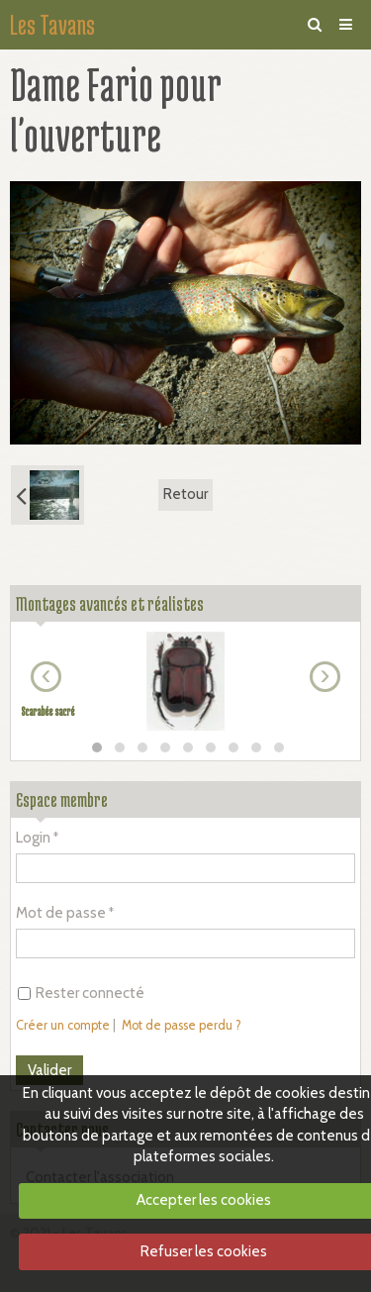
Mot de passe (61, 913)
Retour (185, 494)
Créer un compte (63, 1025)
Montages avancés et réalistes (110, 603)
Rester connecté (81, 993)
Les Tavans (52, 25)
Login (33, 837)
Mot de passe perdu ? (181, 1025)
